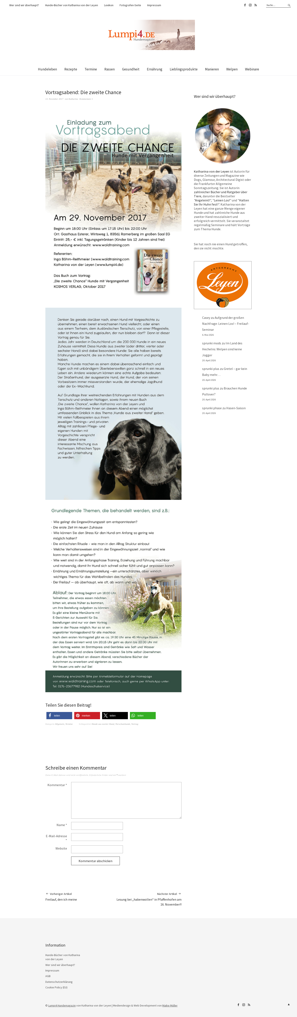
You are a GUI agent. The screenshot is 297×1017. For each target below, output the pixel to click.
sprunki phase (212, 408)
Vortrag (134, 724)
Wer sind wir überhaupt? (24, 5)
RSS (255, 5)
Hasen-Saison (236, 408)
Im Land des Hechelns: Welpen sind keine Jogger (222, 349)
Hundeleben (47, 69)
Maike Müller (170, 1005)
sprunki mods (211, 343)
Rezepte (70, 69)
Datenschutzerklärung (59, 982)
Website (61, 848)
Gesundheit (130, 69)
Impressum (154, 5)
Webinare (252, 69)
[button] (59, 715)
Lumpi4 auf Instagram (250, 5)
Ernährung (154, 69)
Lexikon (108, 5)
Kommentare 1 (86, 99)
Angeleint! (202, 200)
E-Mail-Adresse (56, 838)
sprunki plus (210, 369)
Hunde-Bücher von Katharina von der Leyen (71, 5)
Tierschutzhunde (122, 724)
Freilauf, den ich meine (61, 896)
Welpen (232, 69)
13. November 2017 (54, 99)
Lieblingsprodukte (184, 69)
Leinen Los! (222, 200)
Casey (206, 318)
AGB (48, 976)
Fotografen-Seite (130, 5)
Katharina (73, 99)
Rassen (109, 69)
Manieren (212, 69)
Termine (91, 69)
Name (62, 825)
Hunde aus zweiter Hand (103, 724)
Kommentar (57, 785)
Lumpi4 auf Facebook (245, 5)
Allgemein (59, 724)
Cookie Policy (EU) (56, 987)
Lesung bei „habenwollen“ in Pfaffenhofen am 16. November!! (147, 899)
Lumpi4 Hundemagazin (62, 1005)
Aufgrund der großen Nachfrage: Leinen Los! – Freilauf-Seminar (225, 324)
